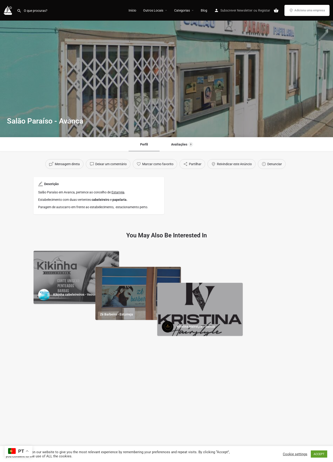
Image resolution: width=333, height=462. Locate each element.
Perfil (144, 144)
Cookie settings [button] (295, 454)
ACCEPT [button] (319, 454)
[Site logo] (8, 10)
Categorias (182, 10)
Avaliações (182, 144)
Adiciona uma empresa (307, 10)
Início (132, 10)
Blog (204, 10)
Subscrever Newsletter (236, 10)
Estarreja (117, 192)
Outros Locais (153, 10)
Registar (264, 10)
